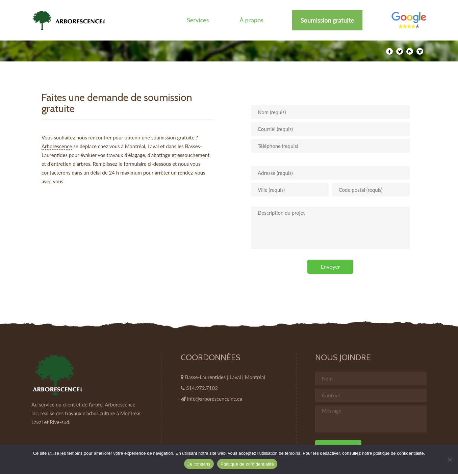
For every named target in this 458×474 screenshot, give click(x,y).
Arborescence (57, 146)
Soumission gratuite (327, 20)
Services (198, 20)
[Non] (449, 459)
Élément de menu (409, 20)
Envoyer (330, 266)
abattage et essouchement (180, 155)
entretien (61, 164)
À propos (251, 20)
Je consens (198, 464)
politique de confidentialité (398, 453)
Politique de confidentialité (247, 464)
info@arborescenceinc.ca (214, 399)
